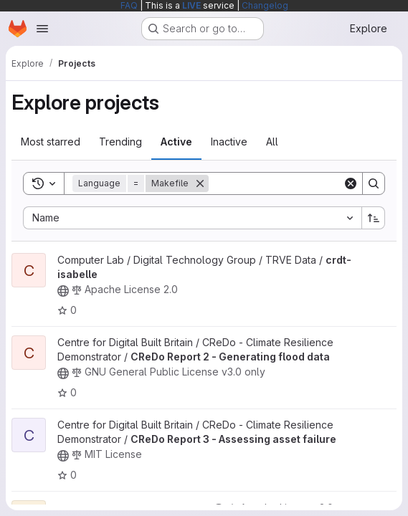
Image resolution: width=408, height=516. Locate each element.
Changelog (265, 5)
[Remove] (200, 183)
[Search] (298, 183)
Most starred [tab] (50, 141)
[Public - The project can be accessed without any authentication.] (63, 291)
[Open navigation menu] (42, 28)
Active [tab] (176, 141)
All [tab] (272, 141)
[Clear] (350, 183)
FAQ (129, 5)
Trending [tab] (120, 141)
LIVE (191, 5)
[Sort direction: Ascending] (373, 217)
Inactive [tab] (229, 141)
